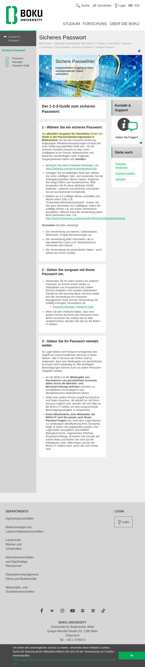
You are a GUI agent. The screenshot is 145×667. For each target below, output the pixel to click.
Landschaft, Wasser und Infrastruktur (14, 544)
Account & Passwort (14, 38)
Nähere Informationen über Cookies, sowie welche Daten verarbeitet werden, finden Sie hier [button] (64, 661)
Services (127, 43)
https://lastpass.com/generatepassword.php (71, 168)
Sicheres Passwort (13, 50)
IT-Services (46, 47)
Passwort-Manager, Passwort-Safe (20, 62)
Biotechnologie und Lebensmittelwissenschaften (24, 529)
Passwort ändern (125, 173)
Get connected (62, 47)
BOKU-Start (45, 43)
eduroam (120, 179)
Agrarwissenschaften (20, 518)
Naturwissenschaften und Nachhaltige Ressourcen (20, 562)
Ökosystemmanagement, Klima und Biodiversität (22, 576)
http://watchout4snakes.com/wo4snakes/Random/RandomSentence (85, 218)
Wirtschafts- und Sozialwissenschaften (20, 589)
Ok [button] (131, 655)
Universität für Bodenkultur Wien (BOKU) (74, 43)
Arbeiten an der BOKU (108, 43)
